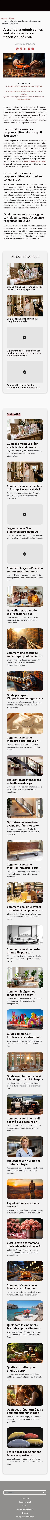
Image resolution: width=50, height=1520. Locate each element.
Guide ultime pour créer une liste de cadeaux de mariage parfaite (24, 288)
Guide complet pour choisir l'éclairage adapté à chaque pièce (24, 1079)
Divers (11, 18)
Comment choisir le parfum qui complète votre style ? (22, 320)
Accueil (4, 18)
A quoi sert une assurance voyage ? (23, 1204)
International (25, 1502)
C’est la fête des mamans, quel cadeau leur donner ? (23, 1244)
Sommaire (25, 83)
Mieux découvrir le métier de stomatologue (23, 1162)
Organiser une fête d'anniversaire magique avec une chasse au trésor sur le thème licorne (24, 353)
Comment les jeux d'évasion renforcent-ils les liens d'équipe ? (23, 386)
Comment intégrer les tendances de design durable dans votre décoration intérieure (21, 996)
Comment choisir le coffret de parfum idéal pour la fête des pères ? (25, 910)
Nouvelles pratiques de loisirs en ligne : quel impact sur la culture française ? (22, 615)
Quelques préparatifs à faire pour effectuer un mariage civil (25, 1413)
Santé (25, 1505)
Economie (25, 1498)
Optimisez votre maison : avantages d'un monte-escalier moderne (23, 825)
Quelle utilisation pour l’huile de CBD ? (21, 1368)
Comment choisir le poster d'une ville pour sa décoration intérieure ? (24, 952)
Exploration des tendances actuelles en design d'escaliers (24, 783)
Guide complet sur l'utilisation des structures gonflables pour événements (24, 1038)
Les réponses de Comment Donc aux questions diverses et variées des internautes (24, 1456)
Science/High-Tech (25, 1509)
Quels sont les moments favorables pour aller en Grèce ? (22, 1328)
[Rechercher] (24, 1492)
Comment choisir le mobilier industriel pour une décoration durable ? (23, 868)
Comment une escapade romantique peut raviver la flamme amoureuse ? (24, 656)
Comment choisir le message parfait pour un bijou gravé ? (22, 741)
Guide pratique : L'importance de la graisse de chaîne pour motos (24, 698)
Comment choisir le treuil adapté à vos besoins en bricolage (23, 1121)
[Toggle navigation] (5, 5)
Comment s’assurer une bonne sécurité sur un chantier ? (22, 1288)
